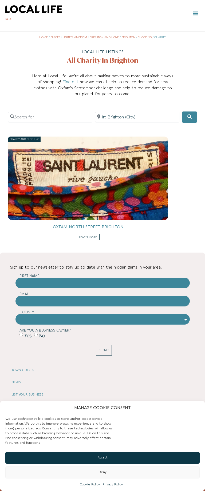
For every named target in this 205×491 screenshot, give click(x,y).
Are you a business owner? (44, 330)
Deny (103, 472)
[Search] (189, 117)
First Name (29, 276)
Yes (27, 335)
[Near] (137, 117)
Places (55, 37)
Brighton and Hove (104, 37)
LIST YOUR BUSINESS (27, 394)
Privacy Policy (112, 484)
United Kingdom (75, 37)
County (26, 312)
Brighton (128, 37)
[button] (195, 13)
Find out (71, 81)
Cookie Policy (90, 484)
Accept (103, 457)
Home (43, 37)
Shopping (145, 37)
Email (24, 294)
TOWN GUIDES (22, 370)
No (42, 335)
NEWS (16, 382)
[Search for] (50, 117)
